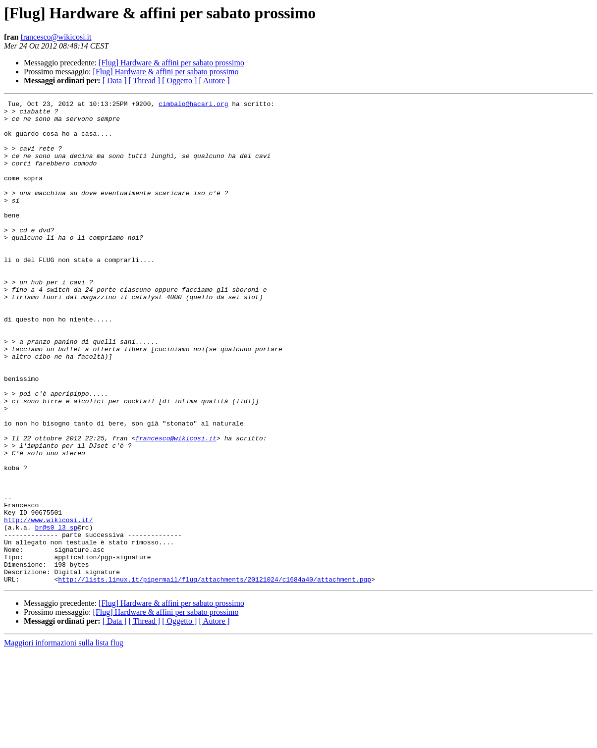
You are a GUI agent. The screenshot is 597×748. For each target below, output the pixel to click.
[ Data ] (115, 80)
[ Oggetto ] (179, 80)
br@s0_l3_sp (56, 613)
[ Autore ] (214, 80)
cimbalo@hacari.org (193, 105)
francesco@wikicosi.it (55, 37)
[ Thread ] (145, 80)
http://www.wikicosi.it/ (48, 604)
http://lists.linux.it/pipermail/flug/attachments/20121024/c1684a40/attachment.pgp (214, 675)
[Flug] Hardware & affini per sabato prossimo (171, 62)
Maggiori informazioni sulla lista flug (63, 739)
